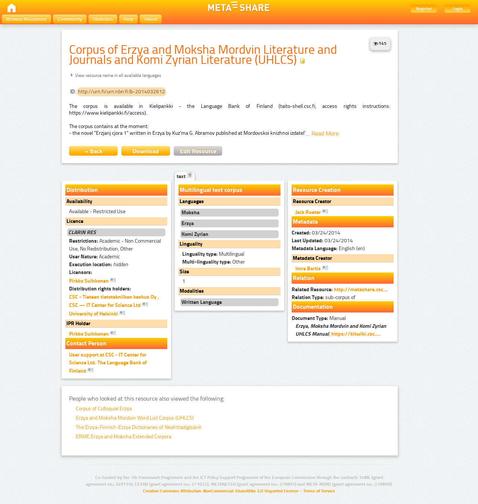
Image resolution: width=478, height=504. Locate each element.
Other (213, 262)
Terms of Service (319, 491)
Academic (94, 256)
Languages (192, 201)
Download (146, 151)
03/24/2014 (316, 233)
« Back (93, 151)
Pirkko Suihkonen (92, 280)
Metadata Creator (312, 258)
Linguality (191, 244)
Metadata (305, 221)
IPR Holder (78, 323)
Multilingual (213, 254)
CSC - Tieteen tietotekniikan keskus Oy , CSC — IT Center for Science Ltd (114, 301)
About (150, 19)
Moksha (190, 212)
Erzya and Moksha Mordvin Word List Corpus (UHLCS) (135, 418)
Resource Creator (312, 201)
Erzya (187, 223)
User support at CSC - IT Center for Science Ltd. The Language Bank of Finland (108, 363)
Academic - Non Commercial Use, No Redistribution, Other (115, 245)
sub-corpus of (324, 297)
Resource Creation (317, 189)
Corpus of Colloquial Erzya (104, 408)
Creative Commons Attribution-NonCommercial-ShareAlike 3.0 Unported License (220, 491)
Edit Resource (198, 151)
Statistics (103, 19)
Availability (79, 201)
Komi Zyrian (194, 234)
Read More (325, 133)
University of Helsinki (97, 313)
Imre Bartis (311, 268)
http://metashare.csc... (361, 289)
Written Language (201, 302)
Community (70, 19)
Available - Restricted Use (97, 211)
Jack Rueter (311, 211)
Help (128, 19)
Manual (319, 318)
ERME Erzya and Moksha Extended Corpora (123, 436)
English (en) (328, 248)
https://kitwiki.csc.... (356, 334)
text (185, 176)
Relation (303, 277)
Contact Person (86, 343)
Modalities (192, 291)
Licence (74, 221)
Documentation (313, 306)
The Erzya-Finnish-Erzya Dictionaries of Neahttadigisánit (138, 427)
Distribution (82, 189)
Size (184, 271)
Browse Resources (26, 19)
